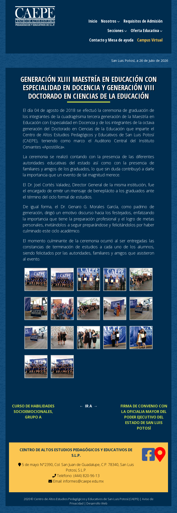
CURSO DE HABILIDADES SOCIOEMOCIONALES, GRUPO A (33, 411)
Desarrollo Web (96, 503)
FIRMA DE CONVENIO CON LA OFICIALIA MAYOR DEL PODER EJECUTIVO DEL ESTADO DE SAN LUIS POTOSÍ (144, 417)
